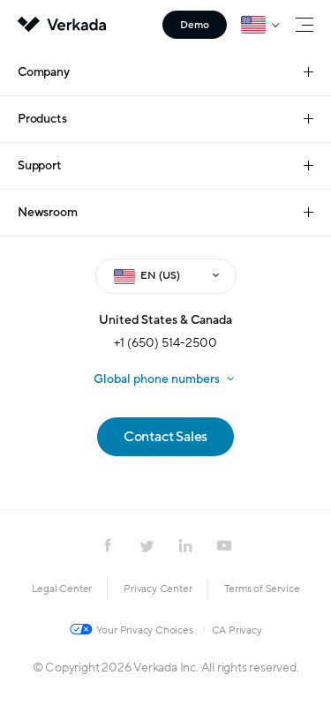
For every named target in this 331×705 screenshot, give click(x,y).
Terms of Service (262, 588)
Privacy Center (158, 588)
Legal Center (62, 588)
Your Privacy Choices (144, 630)
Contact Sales (165, 436)
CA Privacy (237, 630)
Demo (194, 25)
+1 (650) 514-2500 (165, 342)
